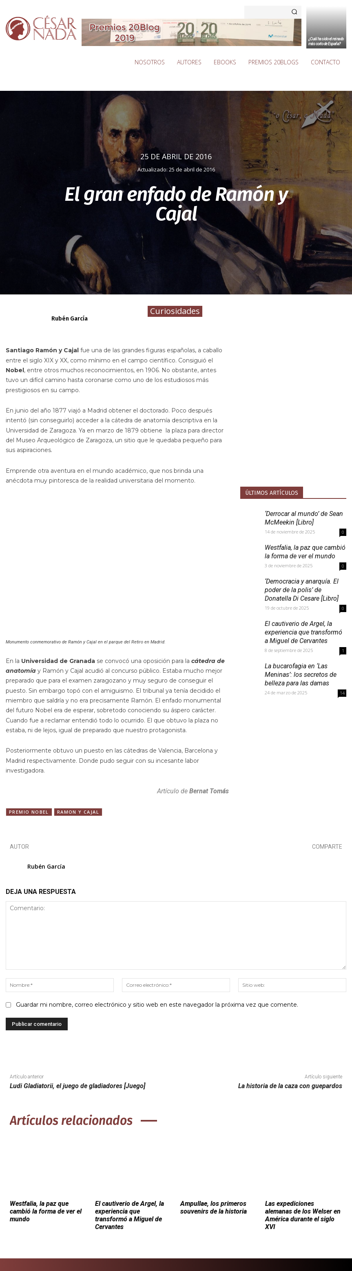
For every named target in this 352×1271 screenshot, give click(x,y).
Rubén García (69, 318)
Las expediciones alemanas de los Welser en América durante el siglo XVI (303, 1215)
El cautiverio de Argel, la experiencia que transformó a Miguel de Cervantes (303, 632)
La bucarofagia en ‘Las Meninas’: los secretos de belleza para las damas (301, 674)
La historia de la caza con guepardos (290, 1086)
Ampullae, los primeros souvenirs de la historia (213, 1207)
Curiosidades (175, 311)
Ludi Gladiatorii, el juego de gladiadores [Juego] (77, 1086)
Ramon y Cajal (78, 812)
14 (342, 693)
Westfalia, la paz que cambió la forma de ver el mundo (46, 1211)
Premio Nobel (29, 812)
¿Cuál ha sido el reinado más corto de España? (326, 41)
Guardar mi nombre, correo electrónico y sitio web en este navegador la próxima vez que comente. (157, 1004)
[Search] (294, 12)
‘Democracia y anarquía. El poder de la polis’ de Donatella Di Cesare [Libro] (302, 589)
